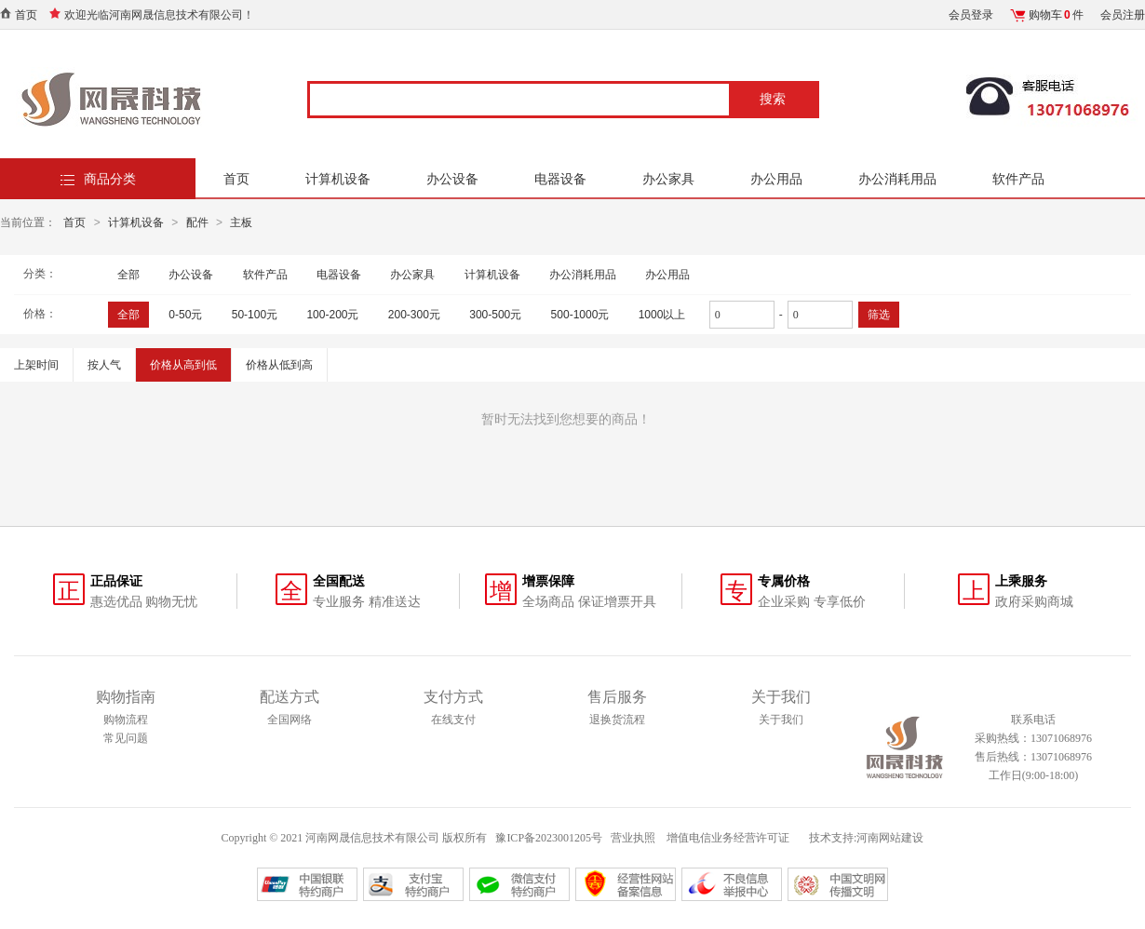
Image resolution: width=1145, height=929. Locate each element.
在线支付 (453, 719)
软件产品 (1018, 178)
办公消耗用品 (897, 178)
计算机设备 (337, 178)
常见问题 (125, 738)
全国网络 (289, 719)
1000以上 (662, 314)
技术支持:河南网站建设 (866, 837)
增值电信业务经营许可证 (729, 837)
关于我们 (781, 719)
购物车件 (1056, 14)
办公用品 (776, 178)
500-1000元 (580, 314)
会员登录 (971, 14)
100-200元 (332, 314)
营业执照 (633, 837)
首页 (26, 14)
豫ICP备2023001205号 (548, 837)
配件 (197, 222)
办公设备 (452, 178)
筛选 (879, 314)
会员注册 (1122, 14)
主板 (241, 222)
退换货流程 (617, 719)
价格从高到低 (183, 364)
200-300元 (414, 314)
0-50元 (185, 314)
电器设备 (560, 178)
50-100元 (254, 314)
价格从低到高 (279, 364)
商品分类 (110, 178)
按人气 (104, 364)
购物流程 (125, 719)
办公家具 (668, 178)
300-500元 (495, 314)
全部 (128, 274)
